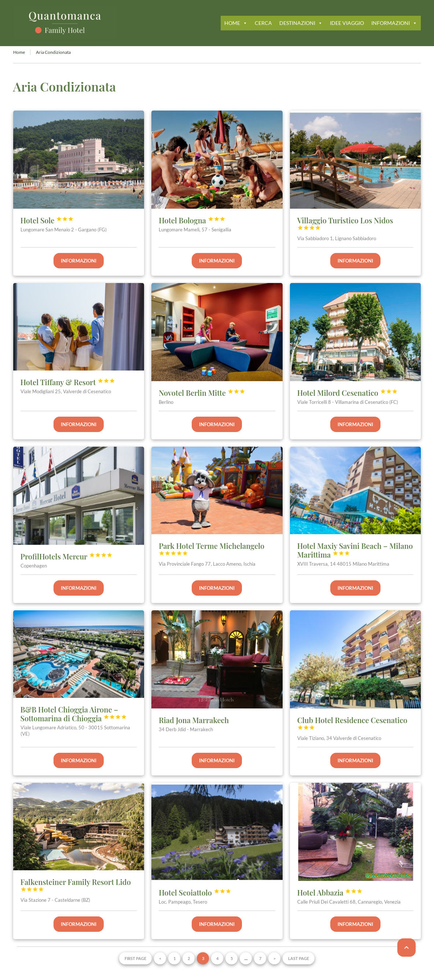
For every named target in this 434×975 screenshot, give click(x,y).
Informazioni (78, 261)
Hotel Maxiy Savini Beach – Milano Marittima (355, 550)
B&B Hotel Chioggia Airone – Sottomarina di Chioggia (74, 713)
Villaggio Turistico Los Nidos (345, 223)
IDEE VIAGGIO (347, 23)
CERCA (263, 23)
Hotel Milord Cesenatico (347, 393)
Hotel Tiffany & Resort (68, 382)
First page (135, 958)
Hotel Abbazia (330, 892)
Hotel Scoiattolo (195, 892)
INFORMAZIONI (394, 23)
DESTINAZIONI (301, 23)
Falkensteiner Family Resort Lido (76, 884)
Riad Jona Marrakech (194, 720)
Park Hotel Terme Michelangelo (211, 548)
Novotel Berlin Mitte (202, 393)
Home (19, 52)
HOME (235, 23)
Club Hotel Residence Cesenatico (352, 722)
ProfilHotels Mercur (67, 556)
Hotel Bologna (192, 220)
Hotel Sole (47, 220)
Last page (298, 958)
